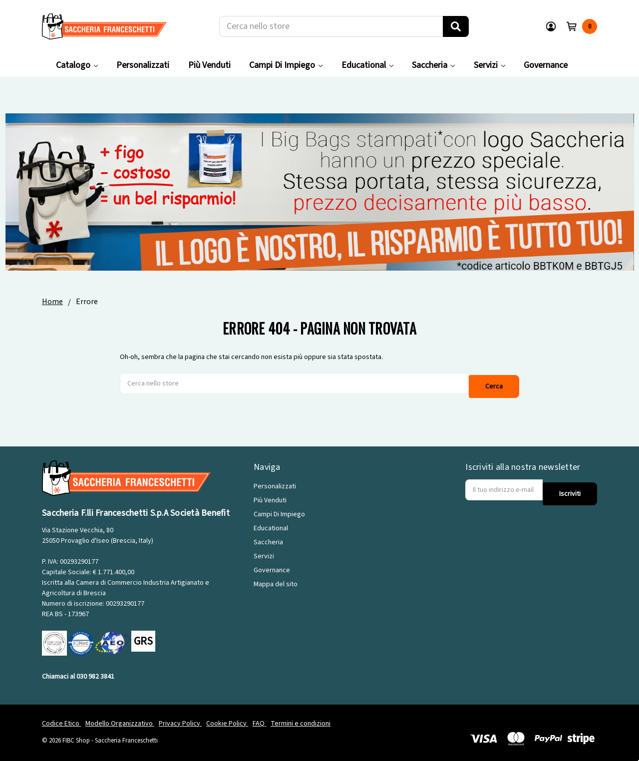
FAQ (259, 718)
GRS (143, 636)
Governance (546, 65)
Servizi (489, 65)
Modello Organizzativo (119, 718)
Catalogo (77, 65)
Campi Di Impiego (285, 65)
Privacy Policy (180, 718)
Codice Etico (61, 718)
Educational (367, 65)
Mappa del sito (276, 579)
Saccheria (433, 65)
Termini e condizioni (300, 718)
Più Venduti (209, 65)
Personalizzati (142, 65)
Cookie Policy (227, 718)
